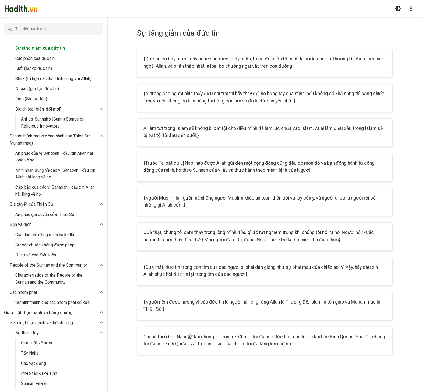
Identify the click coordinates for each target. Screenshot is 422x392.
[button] (60, 109)
